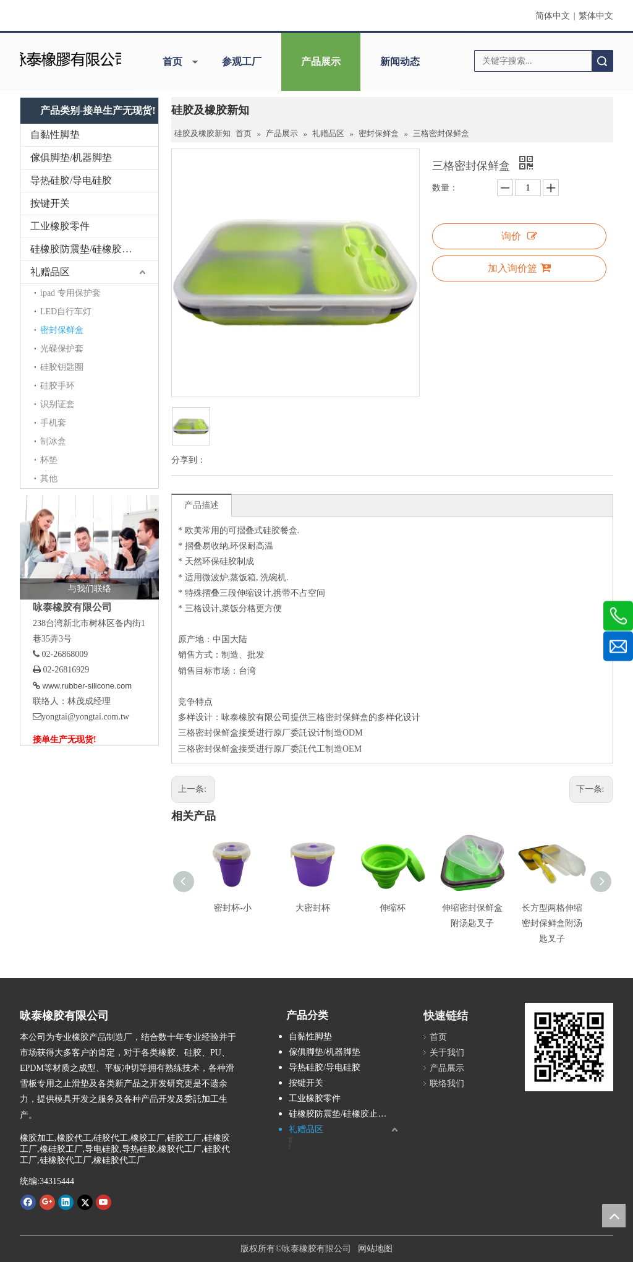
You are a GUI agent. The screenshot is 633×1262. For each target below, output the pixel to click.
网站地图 (375, 1248)
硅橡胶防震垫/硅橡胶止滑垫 (90, 249)
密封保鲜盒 (61, 330)
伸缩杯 (393, 907)
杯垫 (48, 460)
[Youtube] (103, 1202)
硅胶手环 (57, 385)
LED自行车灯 (65, 311)
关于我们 (447, 1052)
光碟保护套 (61, 348)
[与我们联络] (89, 547)
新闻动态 (400, 61)
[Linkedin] (66, 1202)
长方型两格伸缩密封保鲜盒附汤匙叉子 (552, 923)
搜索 (602, 61)
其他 (48, 478)
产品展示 (321, 61)
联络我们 (447, 1083)
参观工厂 (241, 61)
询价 (519, 236)
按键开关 (50, 203)
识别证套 (57, 404)
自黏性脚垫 (55, 134)
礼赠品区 (50, 272)
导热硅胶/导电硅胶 (71, 180)
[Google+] (47, 1202)
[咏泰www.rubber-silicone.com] (569, 1047)
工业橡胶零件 (60, 226)
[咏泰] (70, 58)
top (614, 1215)
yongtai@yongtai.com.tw (85, 716)
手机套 (53, 422)
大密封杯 (312, 907)
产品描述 (201, 505)
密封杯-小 (233, 907)
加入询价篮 (519, 267)
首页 (172, 61)
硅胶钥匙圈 (61, 367)
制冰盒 (53, 441)
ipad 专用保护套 (70, 293)
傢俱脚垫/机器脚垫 (71, 157)
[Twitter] (85, 1202)
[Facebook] (28, 1202)
